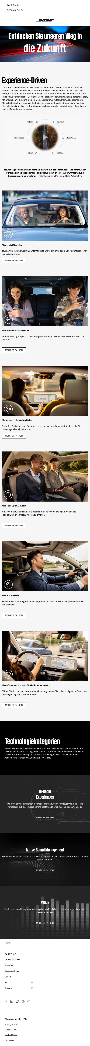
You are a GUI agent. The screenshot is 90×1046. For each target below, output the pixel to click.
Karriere (8, 977)
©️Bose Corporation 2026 (16, 1019)
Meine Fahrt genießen (12, 245)
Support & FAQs (12, 971)
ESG (6, 982)
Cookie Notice (11, 1035)
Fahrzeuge (13, 5)
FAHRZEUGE (10, 954)
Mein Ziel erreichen (10, 595)
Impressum (10, 1040)
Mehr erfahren (14, 260)
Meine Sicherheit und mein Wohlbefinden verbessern (26, 685)
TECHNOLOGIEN (15, 10)
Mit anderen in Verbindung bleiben (17, 420)
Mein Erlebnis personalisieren (15, 330)
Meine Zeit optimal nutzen (14, 506)
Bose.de (8, 988)
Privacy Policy (11, 1024)
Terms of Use (11, 1029)
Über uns (9, 965)
